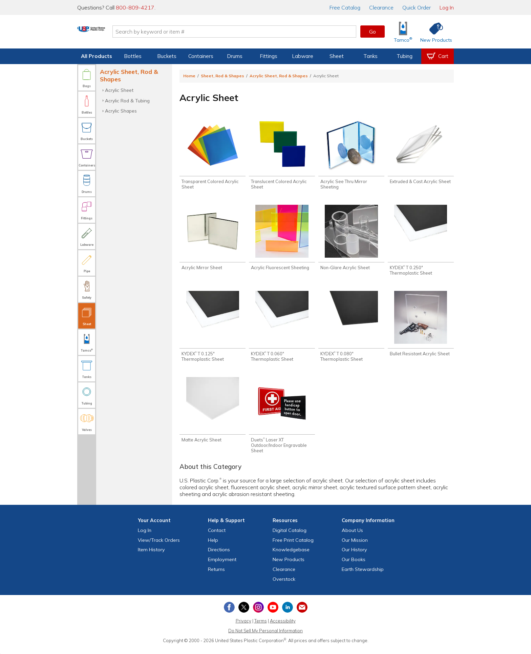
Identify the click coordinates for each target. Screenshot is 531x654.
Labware (302, 56)
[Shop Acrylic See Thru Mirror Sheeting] (351, 155)
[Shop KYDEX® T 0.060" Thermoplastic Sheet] (282, 330)
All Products (96, 56)
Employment (222, 565)
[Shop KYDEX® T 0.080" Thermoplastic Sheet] (351, 330)
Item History (151, 555)
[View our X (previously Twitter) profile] (244, 612)
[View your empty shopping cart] (437, 56)
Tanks (370, 56)
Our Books (353, 565)
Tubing (404, 56)
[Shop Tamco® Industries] (403, 31)
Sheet (337, 56)
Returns (216, 575)
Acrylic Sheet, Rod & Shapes (279, 75)
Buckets (166, 56)
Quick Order (416, 7)
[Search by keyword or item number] (260, 31)
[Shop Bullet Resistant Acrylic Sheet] (421, 327)
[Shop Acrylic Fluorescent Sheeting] (282, 239)
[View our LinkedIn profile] (287, 612)
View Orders (159, 545)
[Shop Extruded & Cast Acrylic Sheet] (421, 152)
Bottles (133, 56)
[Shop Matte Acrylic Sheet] (212, 414)
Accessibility (283, 626)
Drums (234, 56)
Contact (217, 535)
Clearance (381, 7)
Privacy (243, 626)
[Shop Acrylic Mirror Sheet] (212, 239)
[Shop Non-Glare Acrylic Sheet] (351, 239)
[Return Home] (117, 33)
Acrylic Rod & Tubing (127, 100)
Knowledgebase (291, 555)
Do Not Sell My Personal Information (265, 636)
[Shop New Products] (434, 31)
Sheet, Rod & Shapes (222, 75)
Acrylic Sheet (119, 90)
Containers (200, 56)
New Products (288, 565)
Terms (260, 626)
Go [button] (372, 31)
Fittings (268, 56)
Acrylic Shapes (121, 111)
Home (189, 75)
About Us (352, 535)
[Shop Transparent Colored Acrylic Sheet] (212, 155)
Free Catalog (293, 545)
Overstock (284, 584)
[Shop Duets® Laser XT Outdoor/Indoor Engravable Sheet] (282, 419)
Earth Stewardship (363, 575)
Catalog (345, 7)
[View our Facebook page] (229, 612)
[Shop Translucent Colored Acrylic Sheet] (282, 155)
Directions (219, 555)
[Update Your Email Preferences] (302, 612)
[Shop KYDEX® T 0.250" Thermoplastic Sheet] (421, 242)
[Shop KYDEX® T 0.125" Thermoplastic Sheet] (212, 330)
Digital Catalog (289, 535)
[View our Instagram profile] (258, 612)
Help (213, 545)
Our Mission (355, 545)
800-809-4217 (135, 7)
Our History (354, 555)
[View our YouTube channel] (273, 612)
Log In (447, 7)
